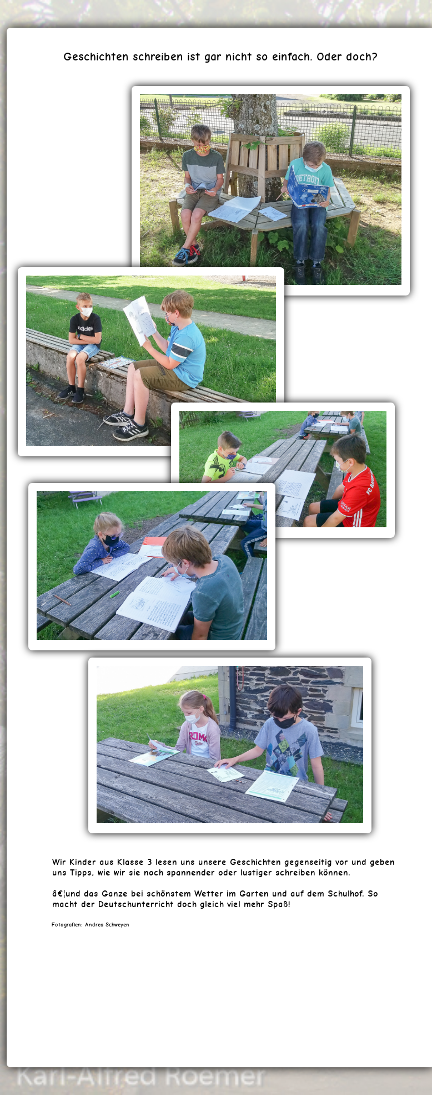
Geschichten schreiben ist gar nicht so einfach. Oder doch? (220, 56)
